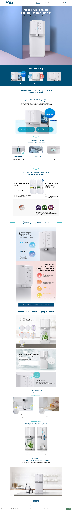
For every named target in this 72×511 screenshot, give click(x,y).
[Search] (63, 2)
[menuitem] (28, 3)
